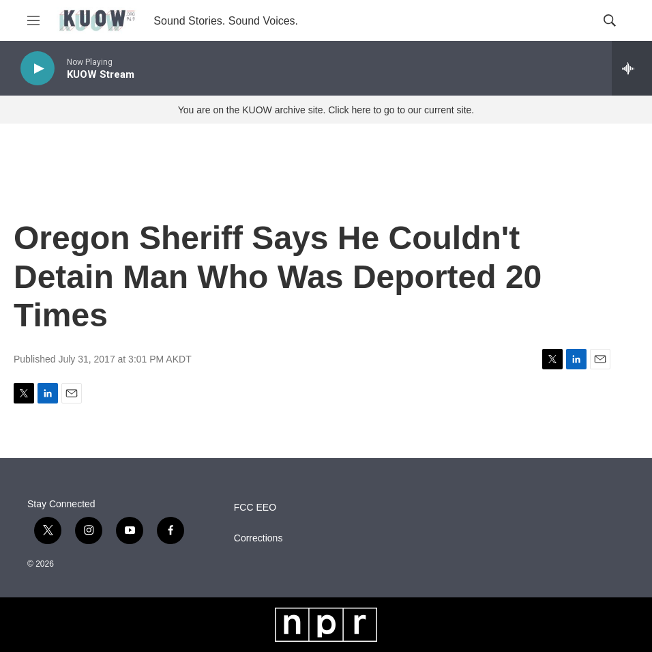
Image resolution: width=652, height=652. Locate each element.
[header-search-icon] (610, 20)
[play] (37, 68)
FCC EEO (255, 507)
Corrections (258, 538)
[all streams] (632, 68)
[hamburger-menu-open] (33, 20)
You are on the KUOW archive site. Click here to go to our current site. (326, 109)
